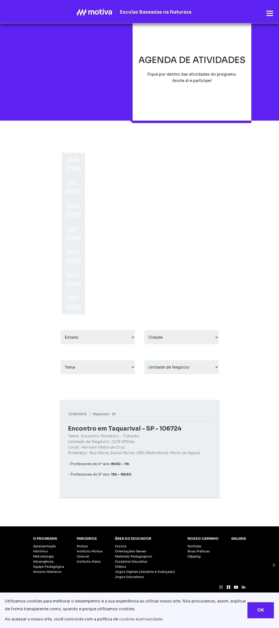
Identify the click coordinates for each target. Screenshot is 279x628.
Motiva (82, 546)
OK (260, 610)
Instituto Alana (89, 561)
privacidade (150, 619)
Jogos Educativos (129, 577)
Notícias (194, 546)
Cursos (121, 546)
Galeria (238, 539)
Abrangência (43, 561)
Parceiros (87, 539)
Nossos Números (47, 572)
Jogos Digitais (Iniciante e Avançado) (145, 572)
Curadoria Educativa (131, 561)
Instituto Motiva (89, 551)
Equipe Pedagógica (48, 567)
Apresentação (44, 546)
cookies (127, 619)
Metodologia (43, 556)
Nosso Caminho (203, 539)
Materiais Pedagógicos (133, 556)
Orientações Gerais (130, 551)
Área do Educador (133, 539)
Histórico (40, 551)
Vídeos (120, 567)
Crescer (83, 556)
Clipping (194, 556)
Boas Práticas (198, 551)
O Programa (45, 539)
